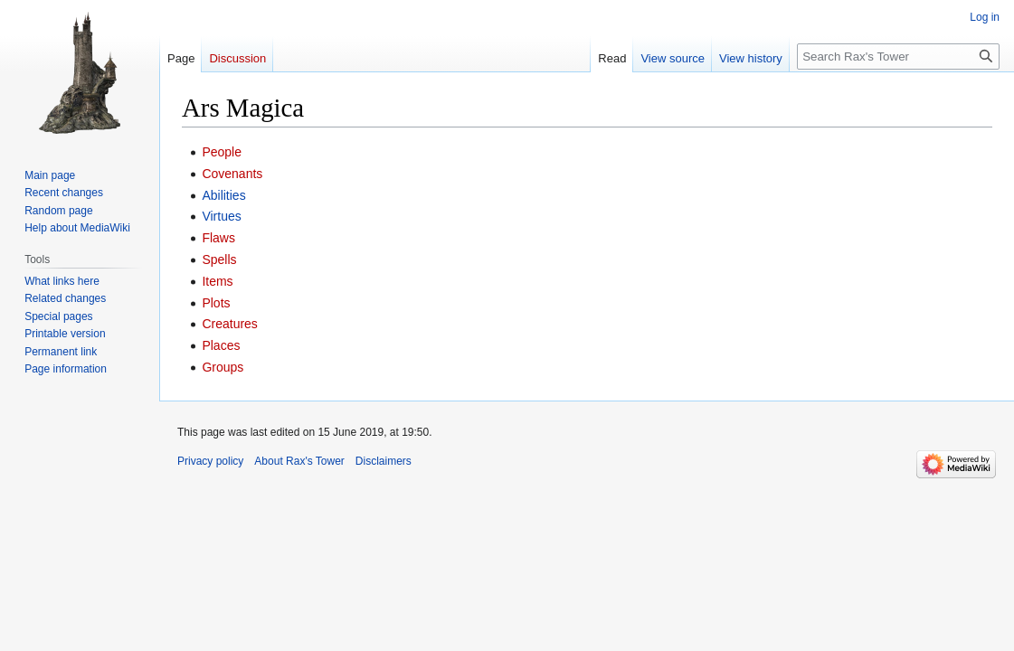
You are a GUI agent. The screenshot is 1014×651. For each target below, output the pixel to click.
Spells (219, 259)
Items (217, 281)
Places (221, 345)
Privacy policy (210, 461)
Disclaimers (383, 461)
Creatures (229, 323)
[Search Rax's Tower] (898, 56)
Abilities (223, 195)
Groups (222, 367)
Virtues (221, 216)
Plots (216, 303)
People (222, 152)
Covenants (232, 173)
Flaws (218, 238)
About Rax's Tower (299, 461)
